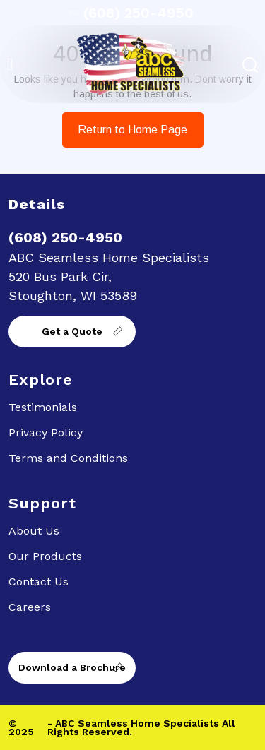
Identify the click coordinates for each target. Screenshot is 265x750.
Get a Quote (72, 331)
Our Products (45, 556)
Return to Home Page (125, 124)
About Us (33, 530)
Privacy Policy (45, 432)
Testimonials (42, 407)
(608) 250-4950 (132, 12)
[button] (10, 64)
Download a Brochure (72, 667)
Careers (29, 607)
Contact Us (38, 581)
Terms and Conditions (68, 458)
